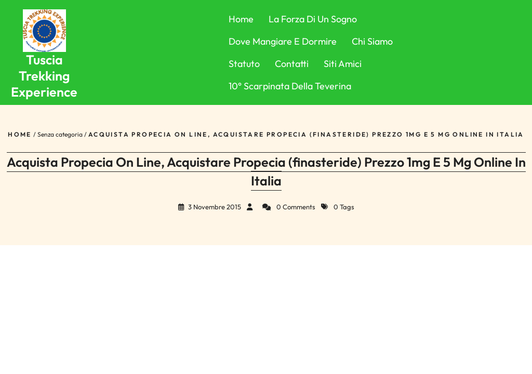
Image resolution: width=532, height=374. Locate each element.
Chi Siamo (372, 41)
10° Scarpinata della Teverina (290, 86)
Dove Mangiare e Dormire (283, 41)
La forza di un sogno (313, 19)
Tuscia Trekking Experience (44, 76)
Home (241, 19)
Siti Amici (343, 64)
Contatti (292, 64)
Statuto (244, 64)
